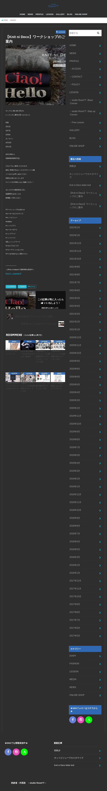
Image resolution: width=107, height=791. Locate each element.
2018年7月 (74, 505)
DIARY (72, 621)
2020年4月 (74, 373)
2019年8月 (74, 417)
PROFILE (39, 18)
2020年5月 (74, 365)
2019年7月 (74, 424)
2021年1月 (74, 314)
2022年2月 (74, 218)
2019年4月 (74, 439)
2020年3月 (74, 380)
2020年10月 (74, 336)
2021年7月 (74, 270)
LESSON (49, 18)
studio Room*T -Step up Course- (82, 112)
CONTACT (77, 78)
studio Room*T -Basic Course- (81, 101)
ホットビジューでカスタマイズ (84, 170)
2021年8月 (74, 262)
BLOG (69, 18)
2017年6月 (74, 594)
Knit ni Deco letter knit (79, 177)
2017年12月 (74, 550)
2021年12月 (74, 233)
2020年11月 (74, 329)
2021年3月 (74, 299)
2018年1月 (74, 542)
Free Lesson (77, 121)
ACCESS (76, 71)
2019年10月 (74, 402)
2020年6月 (74, 358)
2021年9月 (74, 255)
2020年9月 (74, 343)
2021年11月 (74, 240)
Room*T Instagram (12, 277)
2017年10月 (74, 564)
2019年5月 (74, 432)
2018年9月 (74, 491)
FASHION (73, 628)
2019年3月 (74, 446)
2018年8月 (74, 498)
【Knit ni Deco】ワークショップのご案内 (83, 186)
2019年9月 (74, 410)
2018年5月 (74, 520)
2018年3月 (74, 528)
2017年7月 (74, 586)
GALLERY (60, 18)
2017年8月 (74, 579)
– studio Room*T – (80, 785)
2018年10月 (74, 483)
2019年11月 (74, 395)
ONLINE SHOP (81, 18)
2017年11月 (74, 557)
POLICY (75, 85)
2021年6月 (74, 277)
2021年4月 (74, 292)
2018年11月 (74, 476)
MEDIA (72, 643)
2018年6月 (74, 513)
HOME (22, 18)
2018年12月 (74, 469)
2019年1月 (74, 461)
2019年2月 (74, 454)
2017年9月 (74, 572)
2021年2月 (74, 306)
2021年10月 (74, 247)
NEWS (30, 18)
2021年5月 (74, 284)
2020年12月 (74, 321)
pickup (32, 290)
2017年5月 (74, 601)
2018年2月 (74, 535)
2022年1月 (74, 225)
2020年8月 (74, 351)
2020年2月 (74, 388)
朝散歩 (72, 163)
